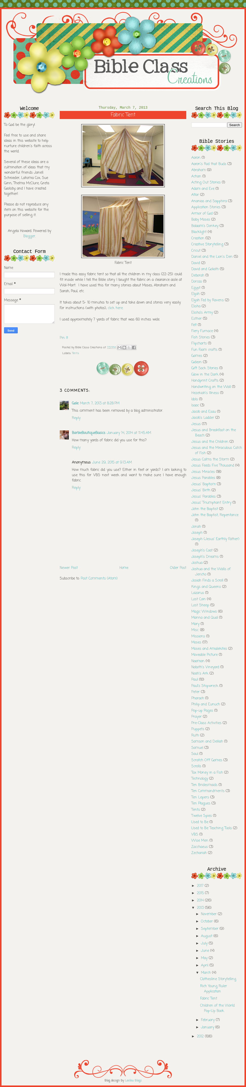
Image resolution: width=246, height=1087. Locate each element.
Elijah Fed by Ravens (207, 300)
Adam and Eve (202, 189)
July (205, 943)
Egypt (195, 288)
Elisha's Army (202, 312)
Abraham (198, 170)
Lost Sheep (200, 605)
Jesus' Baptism (203, 484)
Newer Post (69, 568)
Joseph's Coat (202, 550)
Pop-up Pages (202, 710)
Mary (195, 624)
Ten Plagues (200, 803)
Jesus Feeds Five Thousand (212, 465)
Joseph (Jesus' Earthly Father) (215, 539)
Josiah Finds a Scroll (207, 580)
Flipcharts (199, 343)
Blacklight (199, 232)
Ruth (195, 735)
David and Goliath (205, 269)
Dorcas (196, 281)
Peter (195, 692)
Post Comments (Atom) (99, 578)
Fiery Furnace (202, 331)
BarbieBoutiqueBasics (88, 433)
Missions (198, 636)
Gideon (196, 362)
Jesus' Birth (200, 490)
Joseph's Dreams (205, 557)
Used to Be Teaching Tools (211, 828)
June (205, 951)
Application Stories (205, 207)
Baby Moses (200, 219)
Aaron (195, 157)
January (208, 1027)
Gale (75, 403)
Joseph (196, 533)
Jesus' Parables (203, 496)
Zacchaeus (199, 847)
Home (123, 568)
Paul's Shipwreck (204, 686)
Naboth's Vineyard (205, 667)
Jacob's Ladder (202, 418)
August (207, 936)
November (209, 914)
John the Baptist (204, 509)
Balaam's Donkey (204, 226)
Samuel (197, 748)
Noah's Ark (199, 673)
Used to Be (199, 822)
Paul (194, 679)
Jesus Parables (203, 478)
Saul (194, 754)
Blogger (29, 236)
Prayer (196, 717)
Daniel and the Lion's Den (212, 257)
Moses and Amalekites (209, 649)
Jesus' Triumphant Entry (211, 502)
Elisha (195, 306)
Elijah (195, 294)
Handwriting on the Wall (211, 387)
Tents (75, 353)
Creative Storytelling (207, 244)
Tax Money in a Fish (207, 772)
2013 (201, 908)
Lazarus (197, 593)
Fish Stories (200, 337)
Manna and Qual (204, 617)
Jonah (196, 526)
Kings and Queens (206, 587)
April (205, 965)
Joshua (196, 563)
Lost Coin (198, 599)
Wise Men (199, 840)
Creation (197, 238)
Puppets (197, 729)
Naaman (197, 661)
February (208, 1020)
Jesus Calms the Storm (210, 459)
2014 (201, 900)
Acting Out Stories (206, 182)
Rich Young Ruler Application (213, 989)
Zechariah (199, 853)
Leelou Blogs (133, 1080)
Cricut (195, 250)
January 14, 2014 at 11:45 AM (129, 433)
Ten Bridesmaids (204, 785)
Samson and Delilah (207, 741)
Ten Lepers (200, 797)
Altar (195, 195)
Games (196, 356)
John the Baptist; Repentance (214, 515)
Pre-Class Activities (206, 723)
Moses (196, 642)
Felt (194, 325)
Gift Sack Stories (204, 368)
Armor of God (202, 213)
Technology (199, 778)
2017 (201, 886)
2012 (201, 1036)
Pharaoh (197, 698)
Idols (194, 399)
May (205, 958)
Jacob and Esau (203, 411)
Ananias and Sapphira (209, 201)
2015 (201, 893)
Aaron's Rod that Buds (208, 164)
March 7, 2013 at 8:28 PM (99, 403)
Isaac (195, 405)
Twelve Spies (201, 816)
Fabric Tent (208, 998)
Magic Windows (204, 611)
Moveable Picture (204, 655)
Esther (196, 318)
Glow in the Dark (204, 374)
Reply (76, 418)
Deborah (197, 275)
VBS (194, 834)
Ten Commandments (207, 791)
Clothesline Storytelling (218, 979)
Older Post (178, 568)
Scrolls (196, 766)
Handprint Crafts (204, 380)
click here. (115, 308)
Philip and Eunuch (205, 704)
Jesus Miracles (203, 472)
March (206, 973)
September (210, 929)
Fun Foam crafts (204, 350)
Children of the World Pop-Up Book (217, 1008)
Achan (196, 176)
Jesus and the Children (209, 442)
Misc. (195, 630)
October (207, 921)
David (195, 263)
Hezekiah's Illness (205, 393)
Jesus (196, 424)
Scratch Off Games (206, 760)
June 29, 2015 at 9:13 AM (112, 462)
